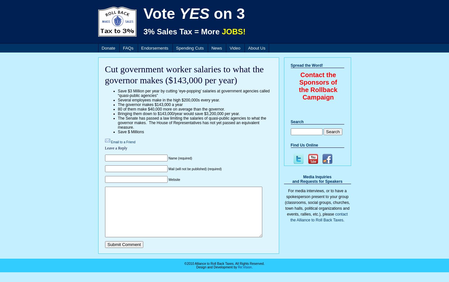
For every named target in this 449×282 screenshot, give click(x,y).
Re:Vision (245, 277)
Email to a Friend (123, 142)
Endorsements (155, 48)
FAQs (128, 48)
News (216, 48)
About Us (256, 48)
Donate (108, 48)
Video (235, 48)
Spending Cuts (190, 48)
